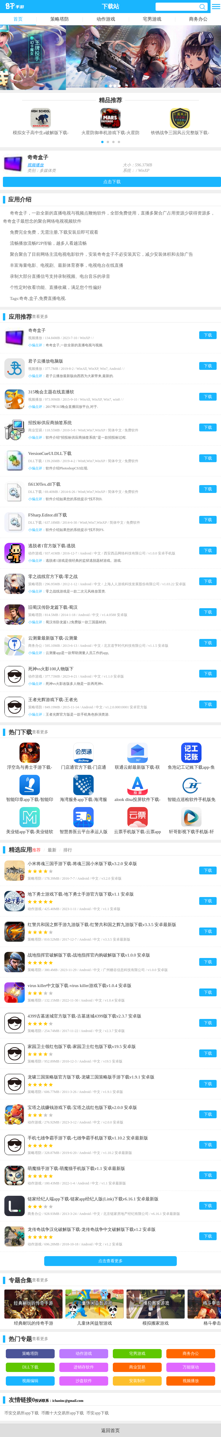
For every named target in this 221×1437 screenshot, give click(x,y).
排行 (67, 850)
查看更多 (40, 316)
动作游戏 (106, 19)
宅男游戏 (152, 19)
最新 (52, 850)
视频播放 (35, 165)
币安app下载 (97, 1413)
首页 (18, 19)
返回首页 (110, 1430)
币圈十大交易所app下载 (62, 1413)
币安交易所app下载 (21, 1413)
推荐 (36, 850)
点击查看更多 (110, 1261)
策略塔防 (59, 19)
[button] (102, 142)
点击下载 (112, 181)
